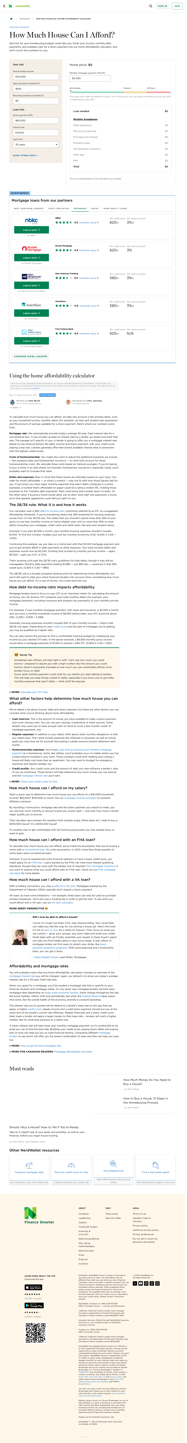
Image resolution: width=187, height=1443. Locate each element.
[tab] (29, 208)
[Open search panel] (150, 6)
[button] (15, 407)
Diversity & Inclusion (84, 1233)
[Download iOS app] (33, 1287)
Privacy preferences (143, 1234)
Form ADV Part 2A (97, 1377)
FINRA (81, 1372)
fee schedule (102, 1381)
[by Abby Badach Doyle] (35, 1142)
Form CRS (83, 1377)
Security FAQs (113, 1218)
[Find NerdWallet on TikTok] (157, 1284)
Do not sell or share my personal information (145, 1240)
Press (81, 1255)
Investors (84, 1263)
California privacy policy (146, 1230)
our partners (34, 388)
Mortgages (24, 19)
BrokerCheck (84, 1384)
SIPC (87, 1372)
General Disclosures (87, 1381)
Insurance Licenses (87, 1325)
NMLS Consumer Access (89, 1306)
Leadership (84, 1218)
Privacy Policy (116, 1377)
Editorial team (86, 1251)
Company (84, 1214)
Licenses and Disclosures (114, 1306)
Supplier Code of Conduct (142, 1219)
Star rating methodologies (87, 1245)
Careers (83, 1222)
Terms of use (139, 1214)
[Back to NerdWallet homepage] (11, 19)
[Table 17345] (64, 937)
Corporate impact (88, 1227)
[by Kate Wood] (18, 1142)
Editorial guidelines (89, 1239)
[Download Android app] (34, 1305)
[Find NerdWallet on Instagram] (146, 1284)
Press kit (83, 1259)
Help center (112, 1214)
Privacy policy (140, 1225)
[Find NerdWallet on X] (135, 1284)
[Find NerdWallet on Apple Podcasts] (152, 1284)
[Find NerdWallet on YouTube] (140, 1284)
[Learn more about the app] (40, 1275)
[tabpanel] (92, 282)
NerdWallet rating (87, 223)
